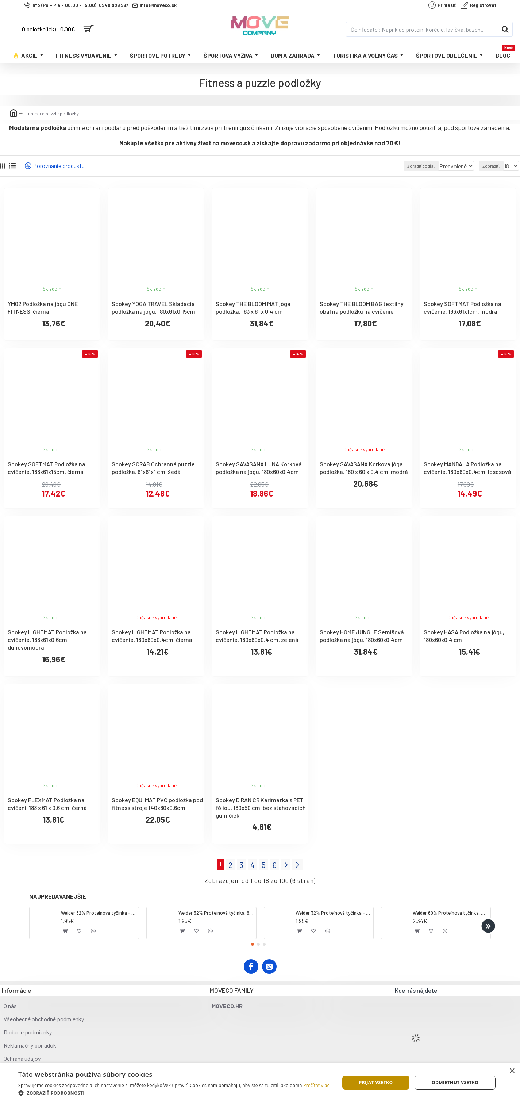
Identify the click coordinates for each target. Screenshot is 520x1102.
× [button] (512, 1071)
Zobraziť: (493, 165)
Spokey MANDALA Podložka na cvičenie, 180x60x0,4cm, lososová (467, 467)
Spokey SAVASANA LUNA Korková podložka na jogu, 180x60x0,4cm (259, 467)
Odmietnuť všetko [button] (455, 1082)
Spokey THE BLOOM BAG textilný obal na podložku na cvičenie (362, 307)
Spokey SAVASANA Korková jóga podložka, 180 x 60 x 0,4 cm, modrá (364, 467)
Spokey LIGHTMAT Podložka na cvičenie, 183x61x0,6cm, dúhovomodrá (47, 639)
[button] (488, 924)
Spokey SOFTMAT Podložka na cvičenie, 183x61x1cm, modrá (462, 307)
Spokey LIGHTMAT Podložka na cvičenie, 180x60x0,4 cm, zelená (257, 635)
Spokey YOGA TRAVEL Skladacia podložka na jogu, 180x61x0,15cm (153, 307)
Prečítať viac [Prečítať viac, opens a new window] (316, 1085)
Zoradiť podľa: (411, 165)
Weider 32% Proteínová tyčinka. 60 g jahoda (216, 911)
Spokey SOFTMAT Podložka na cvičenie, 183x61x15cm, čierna (46, 467)
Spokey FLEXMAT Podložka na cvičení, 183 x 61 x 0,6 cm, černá (47, 803)
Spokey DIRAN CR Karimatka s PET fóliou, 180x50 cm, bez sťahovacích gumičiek (261, 807)
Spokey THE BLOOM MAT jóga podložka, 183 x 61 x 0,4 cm (253, 307)
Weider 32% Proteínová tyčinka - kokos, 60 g (98, 911)
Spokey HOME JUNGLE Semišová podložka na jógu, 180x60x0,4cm (362, 635)
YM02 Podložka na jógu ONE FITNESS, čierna (43, 307)
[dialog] (260, 1082)
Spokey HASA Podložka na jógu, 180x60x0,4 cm (464, 635)
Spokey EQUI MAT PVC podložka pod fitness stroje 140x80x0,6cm (157, 803)
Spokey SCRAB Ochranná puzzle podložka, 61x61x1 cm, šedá (153, 467)
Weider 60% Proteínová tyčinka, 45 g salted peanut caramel (450, 911)
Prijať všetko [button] (376, 1082)
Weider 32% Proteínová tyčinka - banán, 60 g (333, 911)
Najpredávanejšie (57, 894)
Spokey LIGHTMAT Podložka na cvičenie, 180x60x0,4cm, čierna (152, 635)
